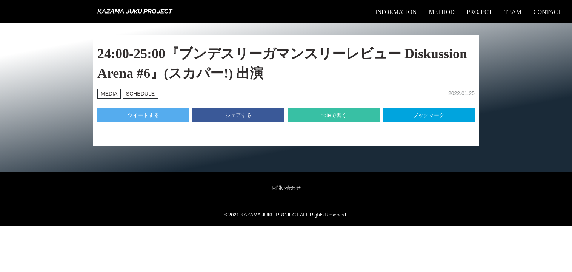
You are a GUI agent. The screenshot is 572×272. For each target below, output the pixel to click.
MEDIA (109, 94)
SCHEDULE (140, 94)
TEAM (512, 12)
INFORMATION (396, 12)
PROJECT (479, 12)
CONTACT (547, 12)
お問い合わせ (286, 188)
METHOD (441, 12)
